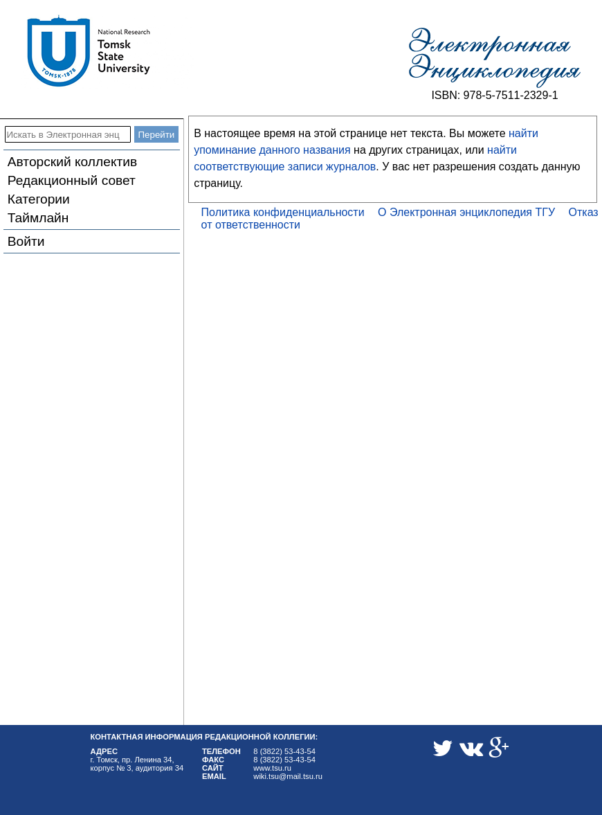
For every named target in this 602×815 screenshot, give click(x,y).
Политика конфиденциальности (283, 212)
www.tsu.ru (272, 768)
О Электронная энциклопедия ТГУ (466, 212)
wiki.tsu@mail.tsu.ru (287, 776)
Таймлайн (38, 218)
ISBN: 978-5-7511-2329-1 (494, 95)
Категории (39, 199)
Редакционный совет (72, 180)
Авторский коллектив (72, 161)
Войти (26, 241)
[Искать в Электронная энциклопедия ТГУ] (68, 134)
